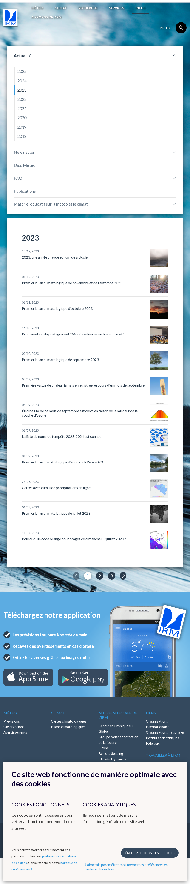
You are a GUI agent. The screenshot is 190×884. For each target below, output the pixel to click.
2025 (21, 71)
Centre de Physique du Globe (116, 728)
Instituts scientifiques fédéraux (162, 740)
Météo (37, 8)
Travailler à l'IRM (163, 755)
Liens (151, 713)
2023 (21, 90)
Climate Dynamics (112, 759)
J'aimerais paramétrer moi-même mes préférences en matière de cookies (126, 866)
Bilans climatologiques (68, 727)
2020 (21, 117)
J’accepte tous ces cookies (150, 853)
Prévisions (11, 721)
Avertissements (15, 732)
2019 (21, 127)
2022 (21, 99)
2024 (21, 80)
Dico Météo (24, 165)
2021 (21, 108)
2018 (21, 136)
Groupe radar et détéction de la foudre (118, 739)
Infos (140, 8)
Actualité (22, 55)
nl (162, 28)
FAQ (18, 178)
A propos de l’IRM (46, 17)
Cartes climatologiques (68, 721)
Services (116, 8)
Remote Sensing (111, 753)
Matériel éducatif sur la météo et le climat (51, 203)
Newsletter (24, 152)
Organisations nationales (165, 732)
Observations (13, 727)
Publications (25, 191)
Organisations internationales (157, 724)
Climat (61, 8)
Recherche (88, 8)
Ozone (104, 748)
